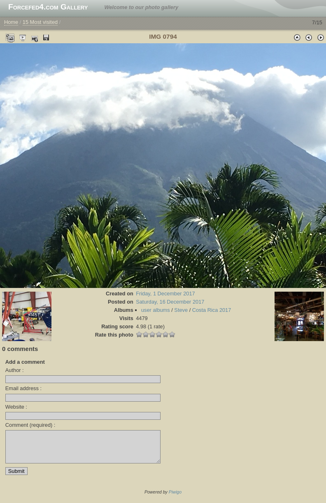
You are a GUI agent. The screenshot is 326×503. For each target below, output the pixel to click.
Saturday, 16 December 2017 (170, 302)
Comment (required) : (30, 425)
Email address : (23, 388)
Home (11, 22)
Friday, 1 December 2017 (165, 293)
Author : (14, 370)
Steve (181, 310)
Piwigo (175, 498)
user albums (155, 310)
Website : (16, 407)
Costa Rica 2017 (211, 310)
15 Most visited (40, 22)
